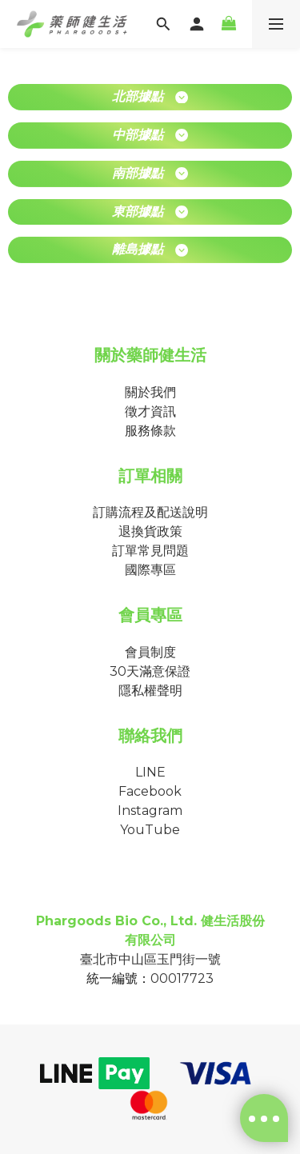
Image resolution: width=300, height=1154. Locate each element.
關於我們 (150, 392)
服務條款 (150, 430)
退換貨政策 (150, 531)
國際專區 (150, 569)
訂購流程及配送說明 (150, 512)
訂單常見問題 (150, 550)
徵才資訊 (150, 411)
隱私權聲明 (150, 690)
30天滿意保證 (150, 671)
